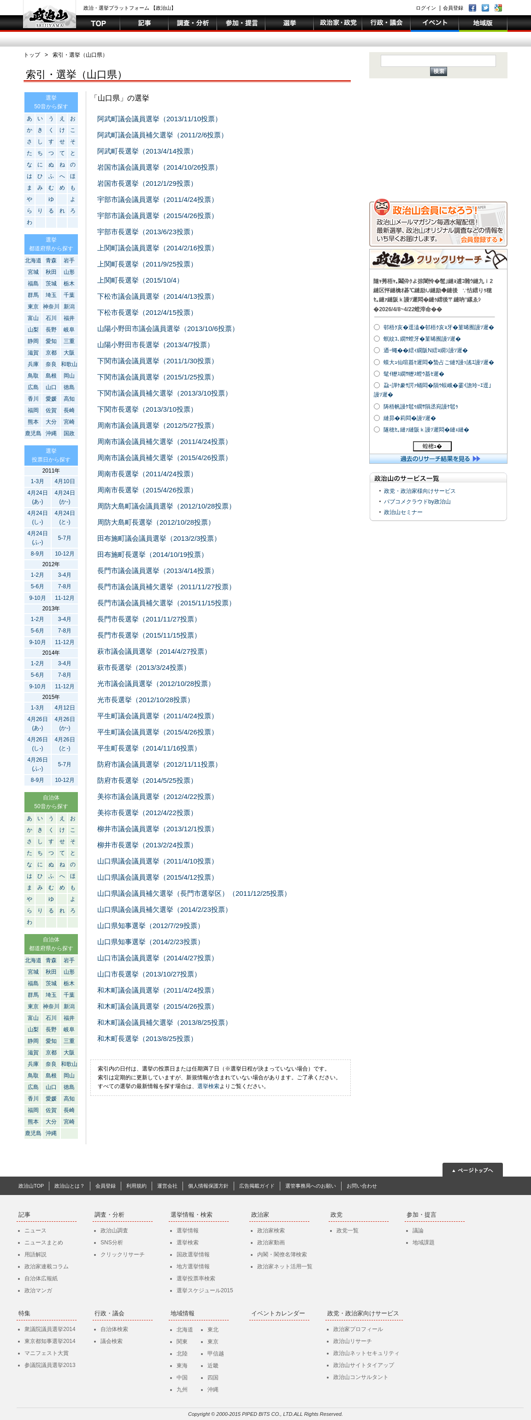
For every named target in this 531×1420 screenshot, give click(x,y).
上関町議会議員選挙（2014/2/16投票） (157, 248)
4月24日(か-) (64, 497)
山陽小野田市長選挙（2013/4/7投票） (155, 345)
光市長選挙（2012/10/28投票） (145, 700)
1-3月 (37, 481)
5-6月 (37, 586)
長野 (51, 329)
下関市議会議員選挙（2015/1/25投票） (157, 377)
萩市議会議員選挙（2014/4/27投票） (154, 651)
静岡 (33, 341)
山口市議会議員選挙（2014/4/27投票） (157, 958)
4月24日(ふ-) (37, 537)
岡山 (69, 376)
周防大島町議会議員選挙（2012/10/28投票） (166, 506)
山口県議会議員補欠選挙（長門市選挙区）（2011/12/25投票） (194, 893)
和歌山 (69, 364)
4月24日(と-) (64, 517)
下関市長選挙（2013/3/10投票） (147, 409)
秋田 (51, 272)
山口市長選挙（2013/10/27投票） (149, 974)
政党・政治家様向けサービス (420, 491)
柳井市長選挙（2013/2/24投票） (147, 845)
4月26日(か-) (64, 723)
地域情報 (183, 1313)
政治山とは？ (69, 1186)
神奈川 (51, 306)
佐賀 (51, 410)
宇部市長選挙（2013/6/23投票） (147, 232)
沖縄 (51, 433)
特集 (24, 1313)
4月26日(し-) (37, 743)
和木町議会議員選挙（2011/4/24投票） (157, 990)
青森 (51, 260)
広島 (33, 387)
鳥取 (33, 376)
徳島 (69, 387)
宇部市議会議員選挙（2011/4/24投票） (157, 199)
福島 (33, 283)
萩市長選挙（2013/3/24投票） (143, 667)
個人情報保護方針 (208, 1186)
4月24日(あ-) (37, 497)
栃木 (69, 283)
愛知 (51, 341)
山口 (51, 387)
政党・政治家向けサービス (363, 1313)
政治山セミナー (403, 512)
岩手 (69, 260)
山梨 (33, 329)
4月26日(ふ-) (37, 764)
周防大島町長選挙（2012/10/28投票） (156, 522)
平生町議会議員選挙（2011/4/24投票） (157, 716)
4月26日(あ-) (37, 723)
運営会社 (167, 1186)
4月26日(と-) (64, 743)
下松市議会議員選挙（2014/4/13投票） (157, 296)
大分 (51, 422)
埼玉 (51, 295)
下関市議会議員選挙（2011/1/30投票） (157, 361)
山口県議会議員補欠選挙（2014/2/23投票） (164, 909)
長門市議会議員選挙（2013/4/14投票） (157, 570)
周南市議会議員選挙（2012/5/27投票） (157, 425)
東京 (33, 306)
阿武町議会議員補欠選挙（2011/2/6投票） (162, 135)
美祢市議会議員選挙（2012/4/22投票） (157, 796)
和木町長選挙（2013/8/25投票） (147, 1038)
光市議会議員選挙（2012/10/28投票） (156, 683)
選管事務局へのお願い (310, 1186)
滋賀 (33, 352)
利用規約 (136, 1186)
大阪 (69, 352)
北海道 (33, 260)
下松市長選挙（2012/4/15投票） (147, 312)
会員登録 (453, 8)
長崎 (69, 410)
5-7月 (64, 538)
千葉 (69, 295)
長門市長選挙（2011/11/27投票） (149, 619)
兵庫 (33, 364)
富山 (33, 318)
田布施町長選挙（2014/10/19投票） (152, 554)
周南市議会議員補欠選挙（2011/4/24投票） (164, 441)
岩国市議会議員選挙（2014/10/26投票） (159, 167)
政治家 (260, 1214)
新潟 (69, 306)
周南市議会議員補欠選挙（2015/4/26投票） (164, 458)
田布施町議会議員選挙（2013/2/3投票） (159, 538)
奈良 (51, 364)
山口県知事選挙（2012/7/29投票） (150, 925)
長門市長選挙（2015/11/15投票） (149, 635)
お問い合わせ (362, 1186)
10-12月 (65, 553)
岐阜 (69, 329)
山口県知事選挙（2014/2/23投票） (150, 942)
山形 (69, 272)
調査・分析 (109, 1214)
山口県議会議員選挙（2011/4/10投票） (157, 861)
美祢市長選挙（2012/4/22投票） (147, 812)
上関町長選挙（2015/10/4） (140, 280)
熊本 (33, 422)
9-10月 (37, 598)
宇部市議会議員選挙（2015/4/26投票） (157, 215)
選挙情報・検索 (191, 1214)
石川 (51, 318)
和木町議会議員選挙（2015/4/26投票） (157, 1006)
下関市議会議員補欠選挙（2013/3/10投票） (164, 393)
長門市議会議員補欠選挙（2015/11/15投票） (166, 603)
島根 (51, 376)
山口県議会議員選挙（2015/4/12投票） (157, 877)
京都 (51, 352)
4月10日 (64, 481)
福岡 (33, 410)
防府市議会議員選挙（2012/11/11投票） (159, 764)
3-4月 (64, 575)
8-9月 (37, 553)
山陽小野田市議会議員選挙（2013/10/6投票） (168, 328)
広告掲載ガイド (257, 1186)
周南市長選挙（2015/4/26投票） (147, 490)
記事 (24, 1214)
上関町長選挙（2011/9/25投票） (147, 264)
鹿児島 (33, 433)
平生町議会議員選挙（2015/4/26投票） (157, 732)
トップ (32, 55)
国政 (69, 433)
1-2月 (37, 575)
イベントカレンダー (278, 1313)
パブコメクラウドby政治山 (417, 501)
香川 (33, 399)
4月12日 (64, 707)
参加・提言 (422, 1214)
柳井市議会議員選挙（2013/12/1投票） (157, 829)
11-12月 (65, 598)
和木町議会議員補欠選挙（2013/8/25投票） (164, 1022)
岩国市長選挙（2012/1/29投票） (147, 183)
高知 (69, 399)
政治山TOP (31, 1186)
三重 (69, 341)
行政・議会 (109, 1313)
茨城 (51, 283)
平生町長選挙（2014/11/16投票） (149, 748)
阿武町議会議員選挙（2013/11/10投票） (159, 119)
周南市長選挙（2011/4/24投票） (147, 474)
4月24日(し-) (37, 517)
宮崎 (69, 422)
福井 (69, 318)
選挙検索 (208, 1086)
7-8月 (64, 586)
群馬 (33, 295)
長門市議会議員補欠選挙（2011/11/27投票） (166, 587)
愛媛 (51, 399)
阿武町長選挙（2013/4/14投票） (147, 151)
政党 (336, 1214)
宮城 (33, 272)
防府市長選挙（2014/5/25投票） (147, 780)
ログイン (426, 8)
